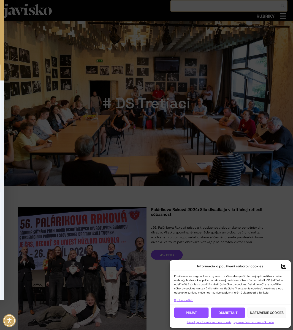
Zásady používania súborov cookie (209, 322)
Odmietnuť (228, 313)
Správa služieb (183, 300)
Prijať (191, 313)
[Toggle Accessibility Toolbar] (9, 321)
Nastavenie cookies (267, 313)
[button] (284, 266)
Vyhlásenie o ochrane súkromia (254, 322)
